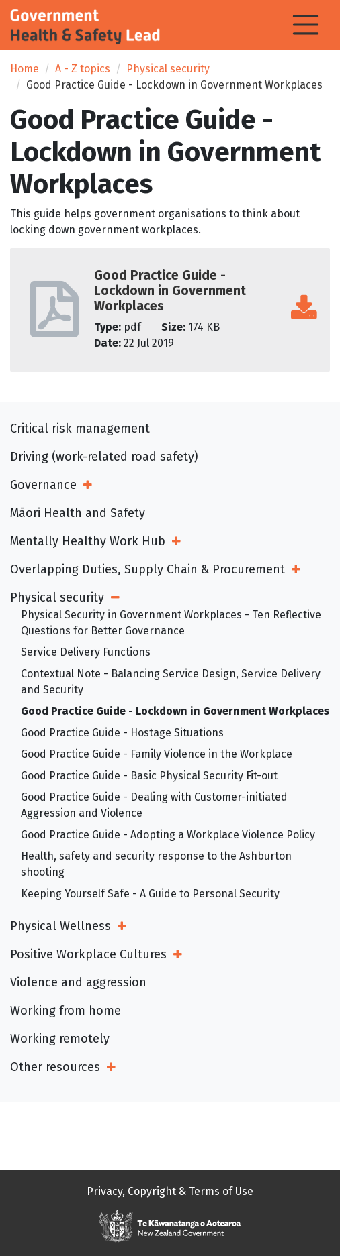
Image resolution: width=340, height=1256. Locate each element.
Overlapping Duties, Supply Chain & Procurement (147, 569)
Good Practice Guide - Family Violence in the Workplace (156, 754)
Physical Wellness (60, 926)
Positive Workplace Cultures (88, 954)
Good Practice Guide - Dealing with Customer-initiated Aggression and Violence (154, 805)
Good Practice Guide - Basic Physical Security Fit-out (149, 775)
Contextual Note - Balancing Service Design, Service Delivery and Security (171, 681)
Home (24, 68)
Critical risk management (80, 428)
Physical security (168, 68)
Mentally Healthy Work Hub (87, 541)
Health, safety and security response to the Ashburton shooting (156, 864)
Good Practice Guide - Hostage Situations (122, 732)
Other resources (55, 1067)
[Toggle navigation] (306, 25)
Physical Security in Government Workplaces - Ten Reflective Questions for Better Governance (171, 622)
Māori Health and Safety (77, 513)
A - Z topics (82, 68)
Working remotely (60, 1038)
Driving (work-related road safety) (104, 456)
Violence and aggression (78, 982)
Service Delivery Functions (86, 652)
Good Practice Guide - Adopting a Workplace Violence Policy (168, 834)
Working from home (65, 1010)
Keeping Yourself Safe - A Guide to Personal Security (150, 893)
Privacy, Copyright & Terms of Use (170, 1191)
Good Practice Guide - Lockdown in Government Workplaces (175, 711)
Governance (43, 484)
